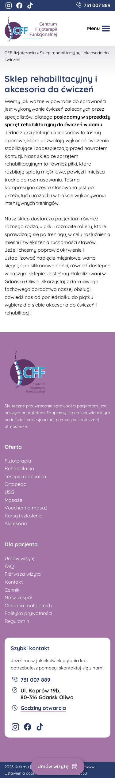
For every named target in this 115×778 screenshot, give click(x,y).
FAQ (9, 566)
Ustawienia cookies (22, 773)
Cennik (12, 590)
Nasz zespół (19, 597)
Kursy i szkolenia (24, 516)
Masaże (13, 500)
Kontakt (14, 582)
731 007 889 (97, 5)
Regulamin (17, 621)
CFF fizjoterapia (20, 52)
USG (9, 492)
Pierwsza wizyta (23, 574)
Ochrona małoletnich (28, 605)
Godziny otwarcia (43, 707)
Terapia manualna (25, 476)
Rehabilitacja (19, 468)
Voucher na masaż (26, 508)
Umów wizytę (52, 766)
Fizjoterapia (18, 461)
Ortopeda (16, 484)
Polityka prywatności (28, 613)
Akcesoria (16, 523)
